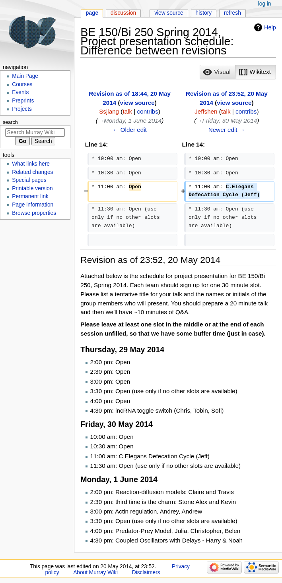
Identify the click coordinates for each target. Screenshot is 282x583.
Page (92, 13)
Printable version (32, 188)
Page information (32, 205)
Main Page (25, 76)
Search (10, 122)
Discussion (123, 13)
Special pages (29, 180)
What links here (31, 164)
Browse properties (34, 213)
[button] (217, 72)
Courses (22, 84)
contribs (147, 111)
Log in (264, 4)
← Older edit (130, 129)
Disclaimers (146, 572)
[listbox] (238, 72)
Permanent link (30, 196)
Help (270, 27)
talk (127, 111)
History (204, 13)
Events (20, 92)
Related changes (32, 172)
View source (168, 13)
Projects (22, 109)
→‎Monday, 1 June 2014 (130, 120)
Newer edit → (226, 129)
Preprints (23, 101)
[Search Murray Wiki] (35, 132)
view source (137, 102)
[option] (217, 72)
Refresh (232, 13)
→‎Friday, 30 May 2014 (226, 120)
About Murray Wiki (95, 572)
